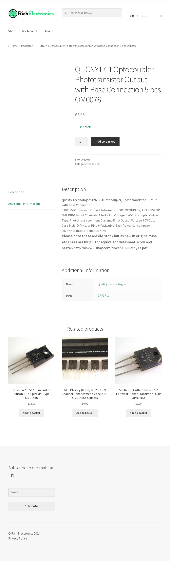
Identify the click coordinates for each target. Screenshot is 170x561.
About (49, 31)
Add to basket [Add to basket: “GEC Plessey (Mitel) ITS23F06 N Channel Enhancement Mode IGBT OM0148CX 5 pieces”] (85, 413)
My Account (30, 31)
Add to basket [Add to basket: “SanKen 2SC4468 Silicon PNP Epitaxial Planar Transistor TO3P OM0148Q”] (138, 413)
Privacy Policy (17, 538)
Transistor (27, 46)
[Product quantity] (81, 141)
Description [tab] (16, 192)
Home (14, 46)
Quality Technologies (112, 284)
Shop (11, 31)
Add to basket (105, 141)
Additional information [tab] (24, 204)
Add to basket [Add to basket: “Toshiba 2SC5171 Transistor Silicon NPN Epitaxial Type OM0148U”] (31, 413)
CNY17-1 (103, 295)
